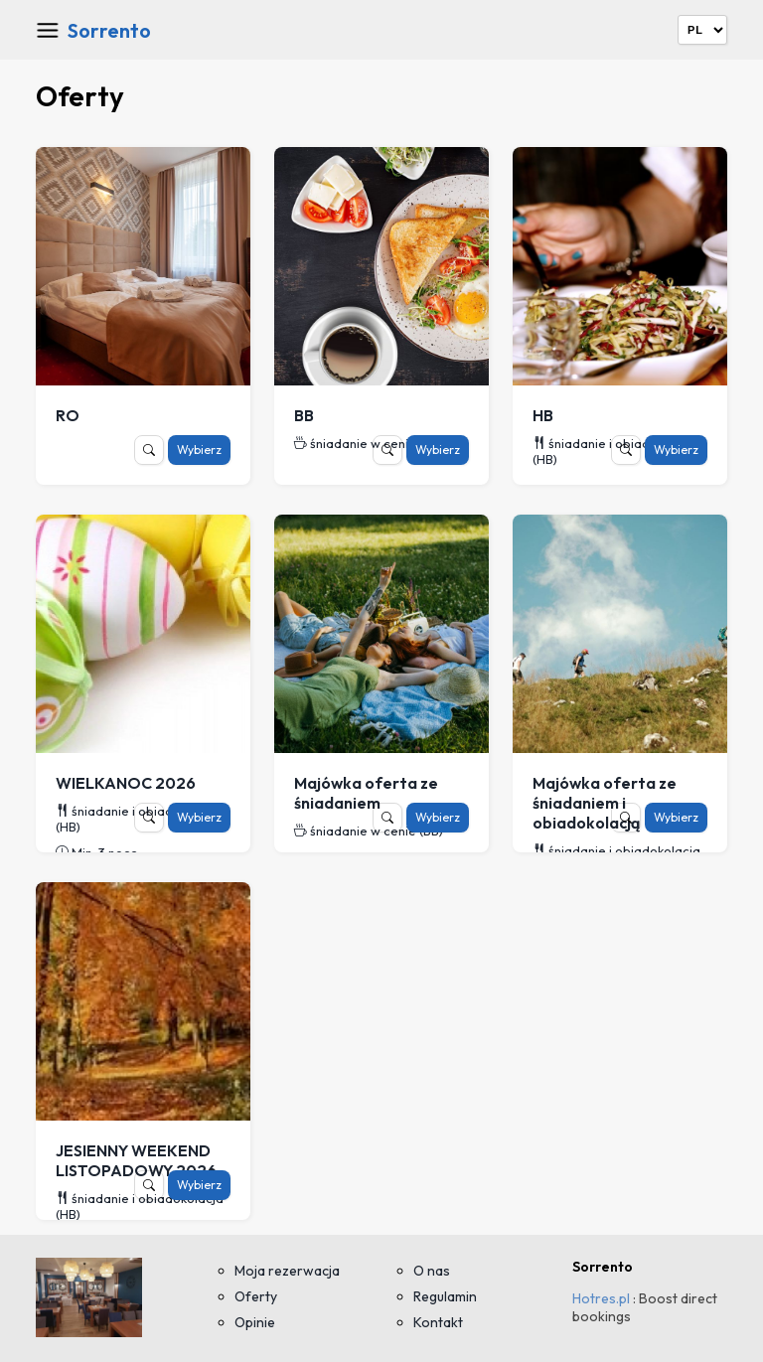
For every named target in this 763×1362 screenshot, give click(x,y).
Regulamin (445, 1296)
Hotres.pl (601, 1298)
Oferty (255, 1296)
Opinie (254, 1322)
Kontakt (438, 1322)
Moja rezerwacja (287, 1271)
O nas (431, 1271)
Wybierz (199, 449)
